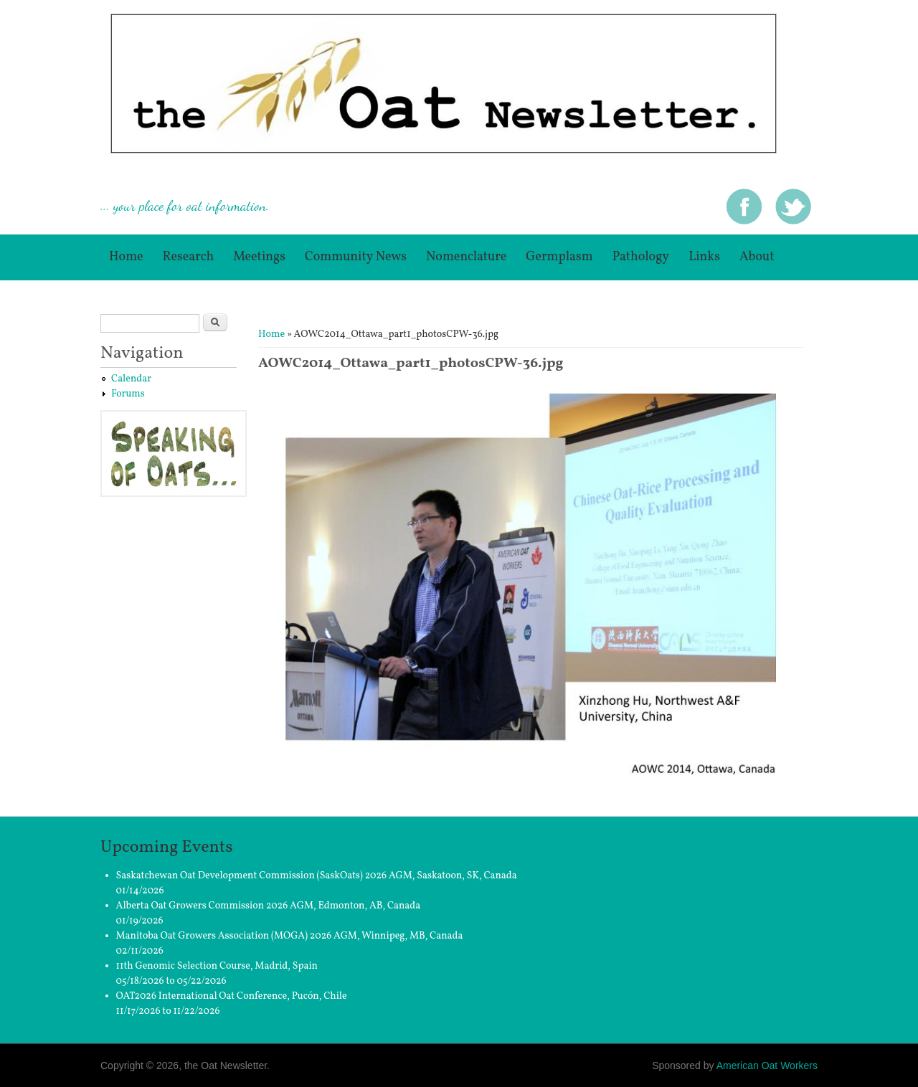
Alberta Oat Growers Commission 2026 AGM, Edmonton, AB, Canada (268, 906)
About (757, 257)
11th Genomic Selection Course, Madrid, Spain (217, 966)
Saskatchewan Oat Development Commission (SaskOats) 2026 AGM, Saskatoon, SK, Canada (316, 876)
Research (188, 257)
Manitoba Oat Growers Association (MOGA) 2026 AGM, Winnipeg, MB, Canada (289, 936)
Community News (356, 257)
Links (704, 257)
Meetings (259, 257)
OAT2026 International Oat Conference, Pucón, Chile (231, 996)
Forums (128, 394)
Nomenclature (466, 257)
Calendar (131, 379)
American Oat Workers (767, 1065)
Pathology (641, 257)
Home (126, 257)
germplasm (559, 257)
